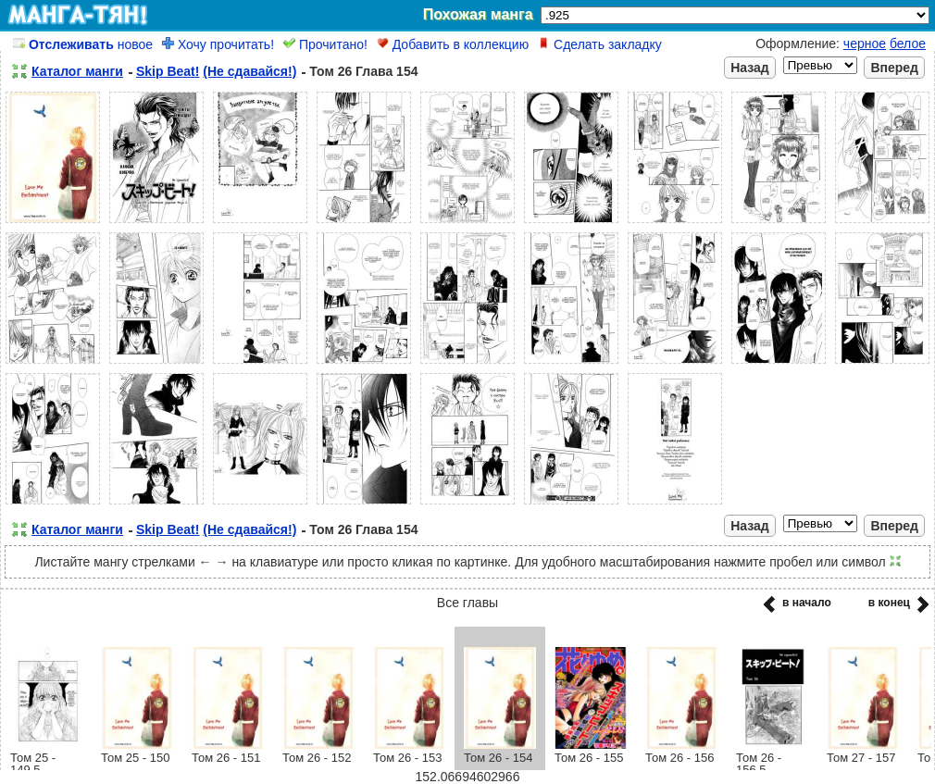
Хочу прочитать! (218, 44)
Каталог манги (77, 71)
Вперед (894, 67)
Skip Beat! (167, 71)
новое (83, 44)
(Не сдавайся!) (249, 71)
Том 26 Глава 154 (363, 71)
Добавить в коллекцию (453, 44)
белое (908, 43)
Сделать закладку (600, 44)
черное (864, 43)
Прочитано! (325, 44)
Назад (749, 67)
